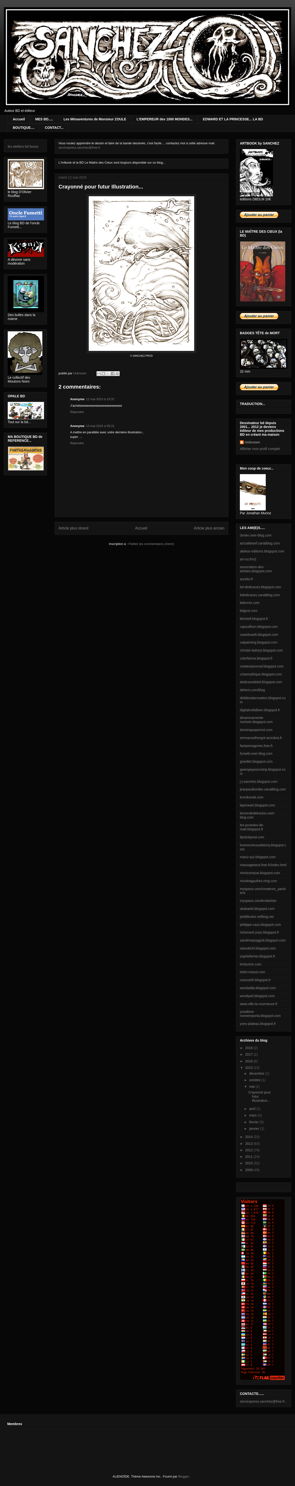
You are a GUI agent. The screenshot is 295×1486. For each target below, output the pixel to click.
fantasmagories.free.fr (256, 746)
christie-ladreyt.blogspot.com (261, 650)
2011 (249, 1157)
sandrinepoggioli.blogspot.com (263, 940)
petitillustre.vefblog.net (256, 917)
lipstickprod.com (252, 837)
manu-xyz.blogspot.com (258, 857)
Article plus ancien (209, 528)
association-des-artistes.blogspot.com (256, 569)
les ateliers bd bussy (23, 146)
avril (252, 1109)
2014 (249, 1137)
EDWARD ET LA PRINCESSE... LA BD (233, 119)
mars (253, 1115)
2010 (249, 1163)
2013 (249, 1143)
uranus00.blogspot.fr (255, 980)
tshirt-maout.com (252, 972)
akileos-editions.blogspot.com (262, 551)
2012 (249, 1150)
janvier (254, 1129)
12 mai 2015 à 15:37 (100, 399)
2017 (249, 1054)
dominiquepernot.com (256, 730)
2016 (249, 1061)
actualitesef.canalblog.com (260, 543)
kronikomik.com (251, 797)
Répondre (77, 412)
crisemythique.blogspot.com (261, 674)
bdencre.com (249, 603)
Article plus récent (73, 528)
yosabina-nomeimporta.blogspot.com (260, 1014)
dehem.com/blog (252, 690)
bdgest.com (248, 611)
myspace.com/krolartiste (258, 901)
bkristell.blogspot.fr (254, 619)
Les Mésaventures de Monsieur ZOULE (95, 119)
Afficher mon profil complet (260, 449)
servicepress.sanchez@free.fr (79, 147)
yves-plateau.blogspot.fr (258, 1024)
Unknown (252, 442)
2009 (249, 1170)
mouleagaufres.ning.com (258, 881)
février (254, 1122)
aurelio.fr (246, 579)
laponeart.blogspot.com (257, 805)
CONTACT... (54, 128)
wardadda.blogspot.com (258, 988)
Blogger (183, 1476)
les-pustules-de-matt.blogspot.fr (252, 827)
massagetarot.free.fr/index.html (263, 865)
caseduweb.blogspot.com (259, 635)
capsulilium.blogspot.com (259, 627)
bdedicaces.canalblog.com (260, 595)
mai (252, 1086)
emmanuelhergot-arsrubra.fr (261, 738)
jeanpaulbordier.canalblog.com (263, 789)
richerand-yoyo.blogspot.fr (259, 932)
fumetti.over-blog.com (256, 753)
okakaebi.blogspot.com (257, 909)
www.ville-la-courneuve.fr (259, 1004)
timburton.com (250, 964)
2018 (249, 1048)
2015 (249, 1068)
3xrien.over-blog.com (256, 535)
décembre (257, 1073)
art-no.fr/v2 (248, 559)
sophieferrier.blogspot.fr (257, 956)
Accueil (19, 119)
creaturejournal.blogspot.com (262, 666)
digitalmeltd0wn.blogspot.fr (260, 710)
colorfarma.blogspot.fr (256, 658)
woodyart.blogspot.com (257, 996)
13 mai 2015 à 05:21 (100, 426)
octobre (255, 1080)
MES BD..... (44, 119)
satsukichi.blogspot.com (258, 948)
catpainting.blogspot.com (258, 642)
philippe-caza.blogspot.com (260, 925)
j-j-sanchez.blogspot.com (258, 781)
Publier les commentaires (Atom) (151, 544)
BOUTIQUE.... (23, 128)
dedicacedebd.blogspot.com (261, 682)
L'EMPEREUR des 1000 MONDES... (164, 119)
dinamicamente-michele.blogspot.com (256, 720)
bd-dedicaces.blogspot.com (260, 587)
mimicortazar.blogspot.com (260, 873)
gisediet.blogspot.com (256, 761)
